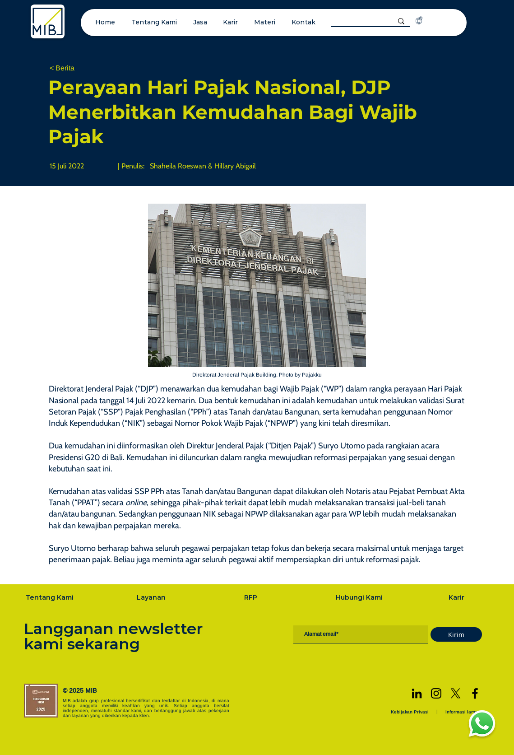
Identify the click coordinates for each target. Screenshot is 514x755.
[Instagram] (436, 693)
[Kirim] (456, 634)
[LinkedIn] (417, 693)
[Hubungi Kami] (360, 597)
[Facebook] (475, 693)
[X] (456, 693)
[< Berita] (79, 68)
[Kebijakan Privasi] (410, 712)
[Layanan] (152, 597)
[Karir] (457, 597)
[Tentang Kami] (50, 597)
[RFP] (251, 597)
